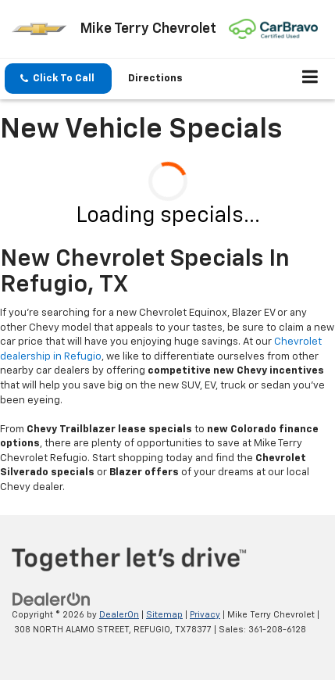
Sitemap (164, 614)
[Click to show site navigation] (310, 79)
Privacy (205, 614)
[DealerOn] (51, 599)
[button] (58, 78)
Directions (155, 78)
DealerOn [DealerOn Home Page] (119, 614)
